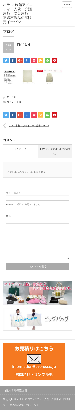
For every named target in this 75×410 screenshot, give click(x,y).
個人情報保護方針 (16, 390)
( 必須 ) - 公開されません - (23, 204)
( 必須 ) (13, 192)
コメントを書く (15, 102)
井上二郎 (11, 97)
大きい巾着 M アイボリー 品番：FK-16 (29, 125)
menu (67, 4)
